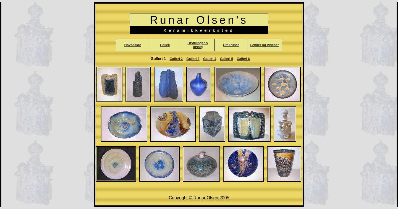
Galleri (165, 45)
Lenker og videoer (264, 45)
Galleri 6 (243, 59)
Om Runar (231, 45)
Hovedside (132, 45)
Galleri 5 (226, 59)
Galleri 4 (209, 59)
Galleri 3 (192, 59)
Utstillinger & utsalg (197, 45)
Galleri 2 (176, 59)
